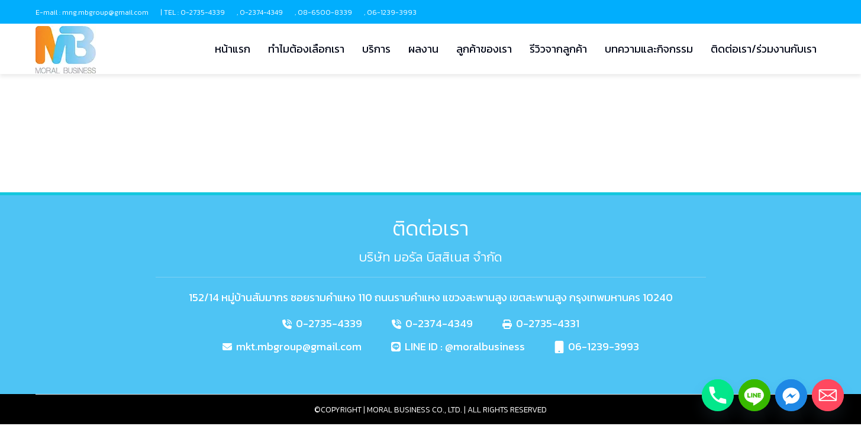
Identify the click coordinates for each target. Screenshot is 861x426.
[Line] (754, 395)
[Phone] (718, 395)
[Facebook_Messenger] (791, 395)
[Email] (828, 395)
